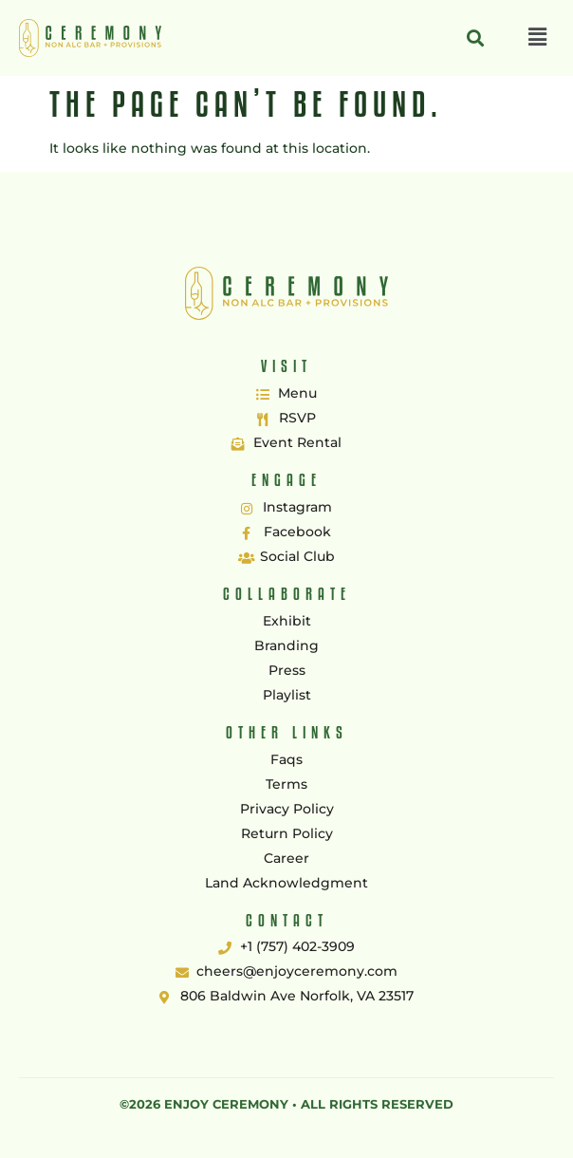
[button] (538, 38)
